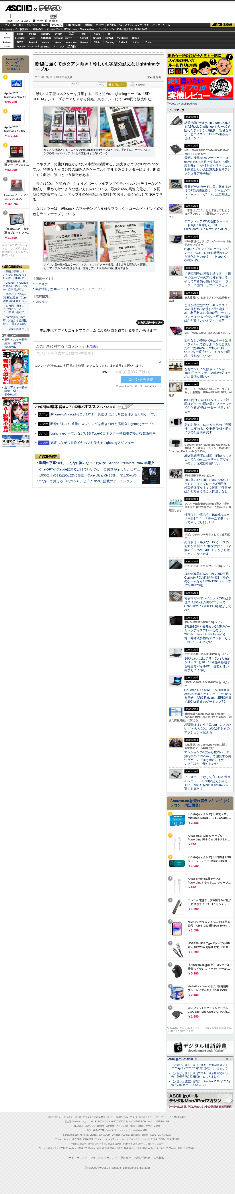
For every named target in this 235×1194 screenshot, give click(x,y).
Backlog (110, 42)
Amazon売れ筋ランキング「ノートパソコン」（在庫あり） (14, 64)
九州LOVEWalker (146, 1148)
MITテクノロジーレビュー (150, 1144)
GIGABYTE (58, 38)
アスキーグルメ (54, 29)
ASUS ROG (46, 38)
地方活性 (128, 29)
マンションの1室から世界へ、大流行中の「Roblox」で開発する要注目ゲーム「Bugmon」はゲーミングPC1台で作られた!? (207, 757)
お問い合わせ (142, 1157)
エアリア (41, 284)
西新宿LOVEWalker (106, 1148)
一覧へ (227, 1059)
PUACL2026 (141, 29)
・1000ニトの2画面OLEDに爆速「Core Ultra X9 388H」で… (15, 297)
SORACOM (104, 1135)
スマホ (138, 24)
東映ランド (43, 302)
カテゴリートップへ (150, 322)
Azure (58, 42)
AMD (32, 38)
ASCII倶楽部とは (19, 329)
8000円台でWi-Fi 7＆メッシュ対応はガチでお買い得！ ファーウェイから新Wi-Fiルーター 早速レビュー (208, 405)
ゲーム (166, 25)
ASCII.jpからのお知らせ (182, 1059)
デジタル (48, 8)
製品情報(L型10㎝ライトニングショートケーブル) (70, 289)
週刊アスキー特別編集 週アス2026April (15, 391)
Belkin (135, 38)
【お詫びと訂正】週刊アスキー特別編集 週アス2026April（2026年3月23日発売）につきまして (199, 1067)
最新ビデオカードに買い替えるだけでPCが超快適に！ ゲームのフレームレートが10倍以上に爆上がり (207, 192)
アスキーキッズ (9, 29)
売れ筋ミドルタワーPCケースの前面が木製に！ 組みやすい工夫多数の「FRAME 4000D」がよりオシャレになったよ (208, 547)
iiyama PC (111, 1121)
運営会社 (125, 1157)
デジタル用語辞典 (112, 1144)
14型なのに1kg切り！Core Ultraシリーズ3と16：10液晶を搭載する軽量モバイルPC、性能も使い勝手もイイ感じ (207, 664)
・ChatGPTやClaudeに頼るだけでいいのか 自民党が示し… (15, 286)
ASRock (84, 38)
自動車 (88, 24)
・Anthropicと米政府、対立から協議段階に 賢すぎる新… (15, 320)
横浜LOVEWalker (86, 1148)
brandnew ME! (71, 46)
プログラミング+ (105, 29)
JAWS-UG (90, 1126)
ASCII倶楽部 (223, 25)
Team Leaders (119, 1139)
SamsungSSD (68, 38)
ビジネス (31, 24)
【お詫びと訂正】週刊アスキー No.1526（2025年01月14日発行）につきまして (201, 1083)
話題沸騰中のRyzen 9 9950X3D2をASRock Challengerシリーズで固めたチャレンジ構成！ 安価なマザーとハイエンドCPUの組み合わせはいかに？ (208, 130)
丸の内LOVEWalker (166, 1148)
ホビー (100, 24)
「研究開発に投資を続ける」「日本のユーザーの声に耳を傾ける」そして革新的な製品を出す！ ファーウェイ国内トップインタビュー (208, 279)
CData (97, 42)
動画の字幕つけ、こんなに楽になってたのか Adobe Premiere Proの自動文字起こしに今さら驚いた (115, 463)
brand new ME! (139, 1130)
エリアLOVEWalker (66, 1148)
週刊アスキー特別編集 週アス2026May (15, 343)
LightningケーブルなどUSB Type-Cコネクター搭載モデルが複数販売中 (103, 433)
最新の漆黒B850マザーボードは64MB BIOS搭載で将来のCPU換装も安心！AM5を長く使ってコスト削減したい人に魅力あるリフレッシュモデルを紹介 (207, 165)
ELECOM (20, 38)
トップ (6, 24)
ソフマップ (58, 46)
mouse (32, 34)
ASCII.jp (18, 8)
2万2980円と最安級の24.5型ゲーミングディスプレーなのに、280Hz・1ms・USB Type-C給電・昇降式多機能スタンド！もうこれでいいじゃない (207, 634)
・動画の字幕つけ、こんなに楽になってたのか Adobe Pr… (15, 275)
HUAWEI (110, 38)
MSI (84, 34)
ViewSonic (122, 38)
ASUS (97, 34)
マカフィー (19, 46)
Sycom (58, 34)
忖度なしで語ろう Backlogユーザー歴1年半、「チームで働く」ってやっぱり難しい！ (206, 518)
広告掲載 (159, 1157)
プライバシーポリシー (103, 1157)
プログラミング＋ (137, 1139)
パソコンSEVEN (71, 33)
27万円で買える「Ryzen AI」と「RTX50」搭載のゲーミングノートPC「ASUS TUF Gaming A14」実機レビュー (123, 481)
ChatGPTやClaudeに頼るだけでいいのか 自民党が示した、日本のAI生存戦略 (98, 469)
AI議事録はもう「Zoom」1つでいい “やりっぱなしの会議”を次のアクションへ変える (207, 728)
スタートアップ (152, 25)
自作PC (111, 24)
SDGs (119, 29)
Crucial (97, 38)
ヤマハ (135, 42)
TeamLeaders (87, 29)
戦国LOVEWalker (186, 1148)
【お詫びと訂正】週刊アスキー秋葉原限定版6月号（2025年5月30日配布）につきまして (200, 1075)
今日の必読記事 (78, 1144)
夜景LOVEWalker (126, 1148)
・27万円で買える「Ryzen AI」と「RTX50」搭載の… (15, 309)
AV (120, 24)
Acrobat (33, 42)
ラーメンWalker (47, 1148)
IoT (21, 24)
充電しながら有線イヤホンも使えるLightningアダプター (92, 443)
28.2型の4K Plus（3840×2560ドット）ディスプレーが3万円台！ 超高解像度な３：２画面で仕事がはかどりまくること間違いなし (207, 485)
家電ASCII (38, 29)
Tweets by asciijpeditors (182, 103)
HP (110, 34)
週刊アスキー (70, 29)
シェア (74, 83)
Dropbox (84, 42)
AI (14, 24)
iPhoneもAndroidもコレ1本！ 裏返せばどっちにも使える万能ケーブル (103, 414)
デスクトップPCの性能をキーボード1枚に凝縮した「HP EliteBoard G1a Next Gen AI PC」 (207, 225)
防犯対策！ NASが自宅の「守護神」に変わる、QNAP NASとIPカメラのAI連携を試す (207, 428)
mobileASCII (129, 1144)
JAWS (20, 42)
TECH (44, 24)
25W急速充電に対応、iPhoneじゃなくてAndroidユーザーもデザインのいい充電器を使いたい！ (207, 459)
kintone (46, 42)
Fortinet (123, 42)
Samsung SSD (70, 1135)
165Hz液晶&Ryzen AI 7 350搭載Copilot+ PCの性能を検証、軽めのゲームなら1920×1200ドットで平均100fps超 (207, 579)
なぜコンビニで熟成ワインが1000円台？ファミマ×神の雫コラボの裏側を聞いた (207, 373)
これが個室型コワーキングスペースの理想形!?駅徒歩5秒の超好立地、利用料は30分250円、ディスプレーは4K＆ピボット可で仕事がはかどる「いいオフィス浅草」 (207, 312)
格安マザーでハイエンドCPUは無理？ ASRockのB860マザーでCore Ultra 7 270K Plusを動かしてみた (208, 604)
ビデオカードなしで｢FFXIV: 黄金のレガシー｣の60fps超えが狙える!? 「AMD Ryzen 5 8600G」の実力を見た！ (207, 782)
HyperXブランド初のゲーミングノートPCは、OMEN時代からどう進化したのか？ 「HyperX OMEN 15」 (206, 254)
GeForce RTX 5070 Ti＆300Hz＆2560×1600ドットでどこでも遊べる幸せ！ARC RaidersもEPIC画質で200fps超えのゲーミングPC (207, 695)
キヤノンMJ (33, 46)
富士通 (20, 34)
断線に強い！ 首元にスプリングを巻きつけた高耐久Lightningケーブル (102, 424)
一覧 (101, 84)
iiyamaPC (45, 34)
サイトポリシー (78, 1157)
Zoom (148, 42)
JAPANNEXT (45, 46)
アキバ (129, 24)
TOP (50, 1117)
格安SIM (24, 29)
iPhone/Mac (73, 24)
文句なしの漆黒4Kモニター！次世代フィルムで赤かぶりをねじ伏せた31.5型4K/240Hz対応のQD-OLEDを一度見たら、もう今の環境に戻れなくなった (207, 348)
